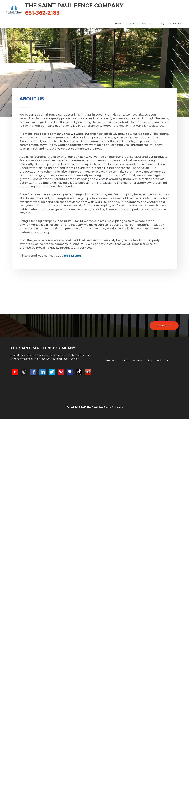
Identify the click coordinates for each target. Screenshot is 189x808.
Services (146, 23)
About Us (132, 23)
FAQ (161, 23)
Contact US (174, 23)
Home (118, 23)
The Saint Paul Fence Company (74, 5)
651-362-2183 (72, 255)
